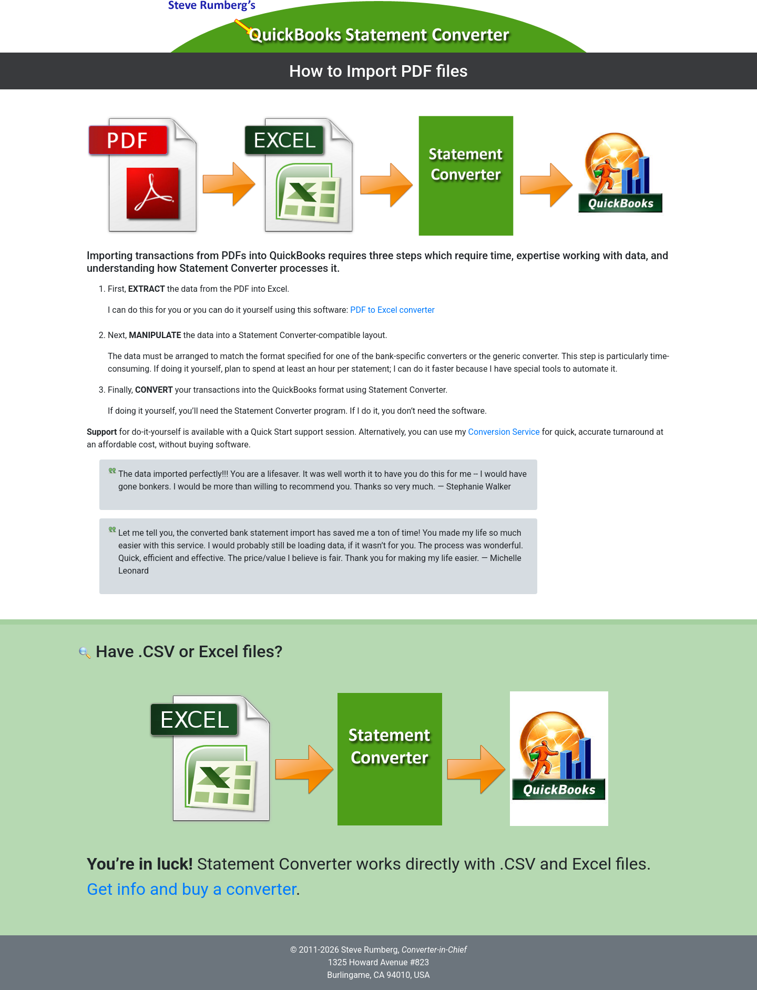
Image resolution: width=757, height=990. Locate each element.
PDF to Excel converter (392, 310)
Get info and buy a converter (191, 889)
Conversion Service (504, 432)
